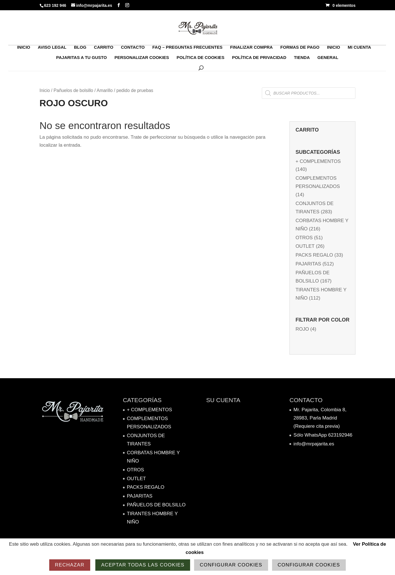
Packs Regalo (314, 255)
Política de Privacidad (259, 60)
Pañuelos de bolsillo (73, 90)
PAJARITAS (308, 264)
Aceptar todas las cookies (142, 565)
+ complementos (318, 161)
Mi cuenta (359, 50)
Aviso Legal (52, 50)
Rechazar (70, 565)
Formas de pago (299, 50)
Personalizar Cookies (141, 60)
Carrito (103, 50)
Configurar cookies (231, 565)
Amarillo (104, 90)
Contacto (133, 50)
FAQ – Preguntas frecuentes (187, 50)
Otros (303, 237)
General (327, 60)
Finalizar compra (251, 50)
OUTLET (304, 246)
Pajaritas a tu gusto (81, 60)
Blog (80, 50)
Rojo (302, 329)
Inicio (23, 50)
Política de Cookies (201, 60)
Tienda (302, 60)
